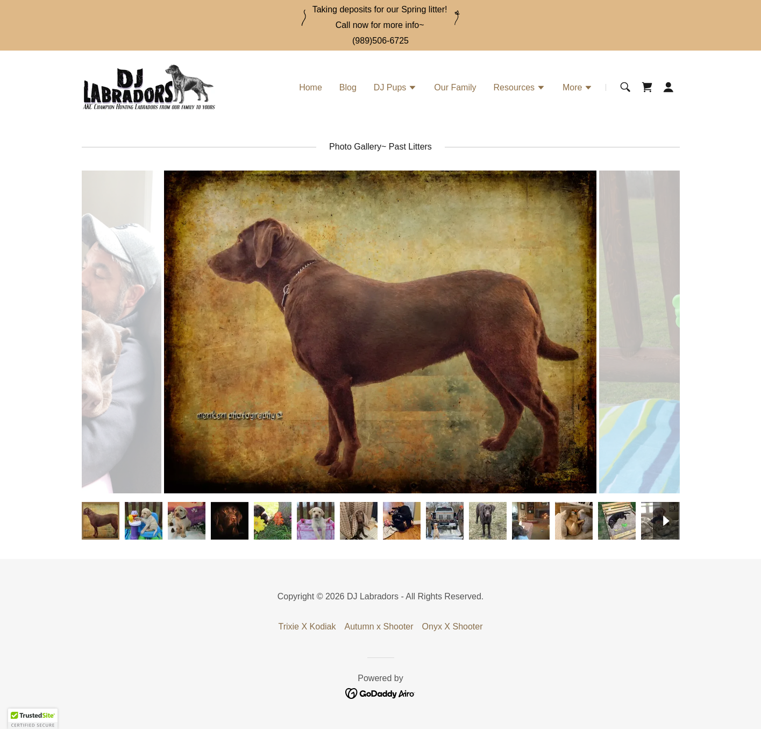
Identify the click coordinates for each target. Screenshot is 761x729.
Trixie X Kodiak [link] (307, 626)
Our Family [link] (455, 87)
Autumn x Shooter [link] (378, 626)
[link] (149, 86)
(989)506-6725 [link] (380, 40)
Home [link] (310, 87)
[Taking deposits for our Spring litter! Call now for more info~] (380, 17)
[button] (395, 88)
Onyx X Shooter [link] (452, 626)
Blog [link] (348, 87)
